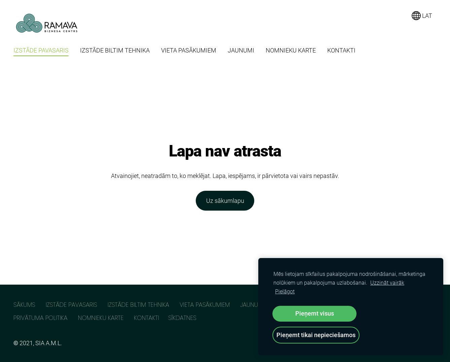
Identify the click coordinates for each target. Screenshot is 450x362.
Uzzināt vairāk (387, 283)
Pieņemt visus (314, 313)
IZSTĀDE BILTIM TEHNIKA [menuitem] (115, 50)
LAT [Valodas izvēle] (422, 15)
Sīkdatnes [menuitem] (182, 318)
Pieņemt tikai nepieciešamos (315, 334)
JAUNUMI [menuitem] (241, 50)
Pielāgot (285, 291)
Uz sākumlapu (225, 200)
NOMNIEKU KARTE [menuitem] (291, 50)
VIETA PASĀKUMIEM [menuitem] (188, 50)
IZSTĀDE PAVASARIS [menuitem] (41, 50)
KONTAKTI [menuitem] (341, 50)
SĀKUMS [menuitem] (24, 304)
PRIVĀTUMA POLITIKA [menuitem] (40, 318)
